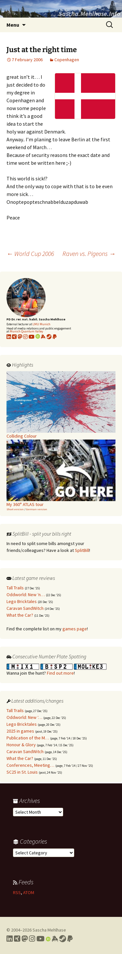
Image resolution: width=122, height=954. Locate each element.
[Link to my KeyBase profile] (43, 336)
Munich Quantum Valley (26, 331)
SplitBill (82, 550)
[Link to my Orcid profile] (37, 336)
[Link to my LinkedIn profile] (9, 336)
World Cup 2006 (30, 253)
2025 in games (20, 731)
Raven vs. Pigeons (88, 253)
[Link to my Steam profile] (49, 336)
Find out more (60, 673)
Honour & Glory (21, 745)
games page (74, 629)
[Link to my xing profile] (14, 336)
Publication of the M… (28, 738)
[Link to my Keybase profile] (55, 938)
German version (36, 509)
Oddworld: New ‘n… (26, 594)
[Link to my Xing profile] (17, 938)
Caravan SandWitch (25, 608)
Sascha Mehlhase (49, 930)
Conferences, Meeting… (30, 765)
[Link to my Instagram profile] (25, 336)
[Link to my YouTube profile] (31, 336)
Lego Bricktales (22, 601)
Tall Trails (15, 588)
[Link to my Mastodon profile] (20, 336)
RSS (17, 892)
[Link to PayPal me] (55, 336)
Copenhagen (66, 60)
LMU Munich (41, 324)
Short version (15, 509)
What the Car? (20, 615)
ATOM (28, 892)
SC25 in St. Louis (22, 772)
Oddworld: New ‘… (24, 717)
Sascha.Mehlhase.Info (89, 13)
